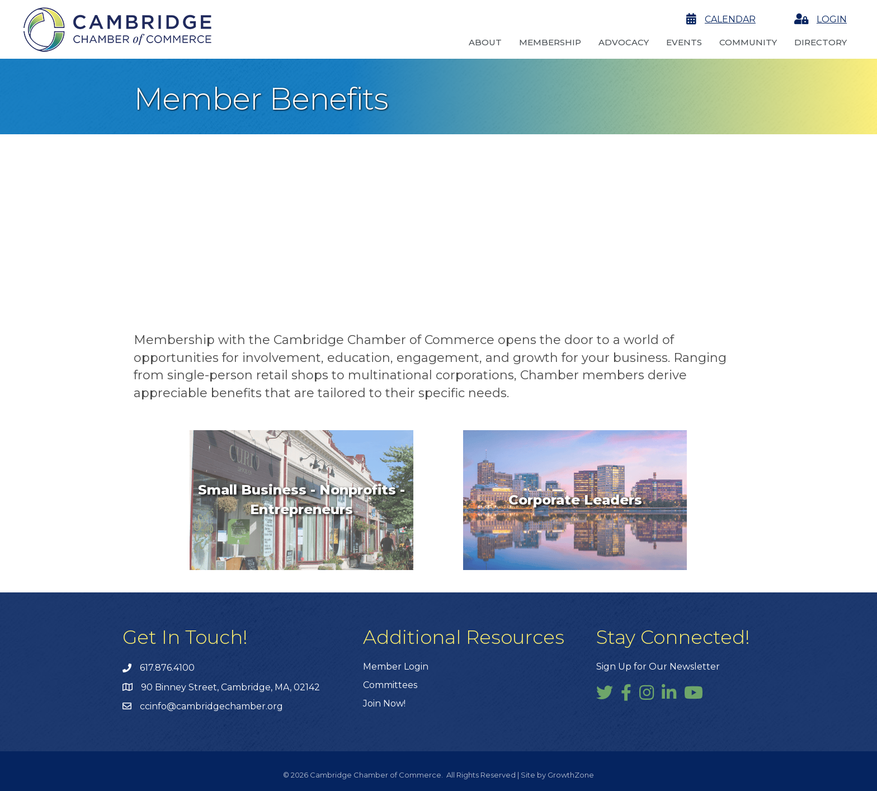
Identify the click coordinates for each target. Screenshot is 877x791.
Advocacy (623, 42)
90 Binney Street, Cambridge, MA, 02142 (230, 687)
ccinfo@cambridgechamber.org (211, 706)
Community (748, 42)
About (485, 42)
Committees (390, 685)
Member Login (395, 666)
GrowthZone (571, 774)
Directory (820, 42)
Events (684, 42)
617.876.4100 (167, 667)
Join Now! (384, 703)
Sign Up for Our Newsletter (658, 666)
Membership (550, 42)
